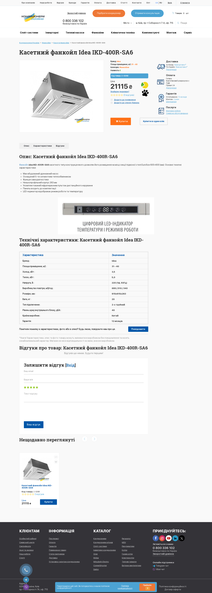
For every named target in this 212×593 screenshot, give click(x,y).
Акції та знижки (26, 549)
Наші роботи (46, 3)
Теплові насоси (75, 32)
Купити (121, 121)
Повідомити (138, 329)
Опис (27, 146)
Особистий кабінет (27, 538)
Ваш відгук (33, 424)
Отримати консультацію (147, 13)
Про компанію (28, 3)
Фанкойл (23, 165)
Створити (185, 3)
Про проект (54, 538)
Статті (124, 3)
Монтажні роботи (173, 111)
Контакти (136, 3)
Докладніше (171, 70)
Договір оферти (173, 588)
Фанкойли (98, 32)
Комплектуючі (150, 32)
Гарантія (85, 3)
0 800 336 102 (73, 21)
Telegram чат (161, 565)
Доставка (111, 3)
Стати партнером (56, 553)
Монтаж (171, 32)
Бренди (72, 3)
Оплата (98, 3)
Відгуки (60, 3)
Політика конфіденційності (172, 585)
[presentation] (46, 413)
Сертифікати (25, 545)
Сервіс (188, 32)
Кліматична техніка (123, 32)
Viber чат (159, 568)
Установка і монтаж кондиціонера (64, 561)
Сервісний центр (26, 541)
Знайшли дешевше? (119, 92)
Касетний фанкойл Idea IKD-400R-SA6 (37, 486)
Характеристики (42, 146)
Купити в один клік (153, 121)
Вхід (170, 3)
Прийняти (147, 587)
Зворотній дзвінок (76, 13)
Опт (148, 3)
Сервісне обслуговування (177, 113)
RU (161, 3)
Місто (127, 23)
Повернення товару (57, 549)
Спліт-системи (29, 32)
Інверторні (52, 32)
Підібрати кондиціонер (109, 13)
